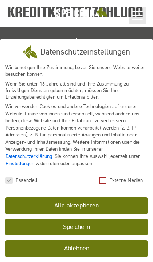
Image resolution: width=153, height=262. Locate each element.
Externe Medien (121, 179)
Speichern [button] (76, 226)
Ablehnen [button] (76, 248)
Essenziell (21, 179)
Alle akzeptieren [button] (76, 205)
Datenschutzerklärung (28, 155)
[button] (137, 15)
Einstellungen (19, 162)
